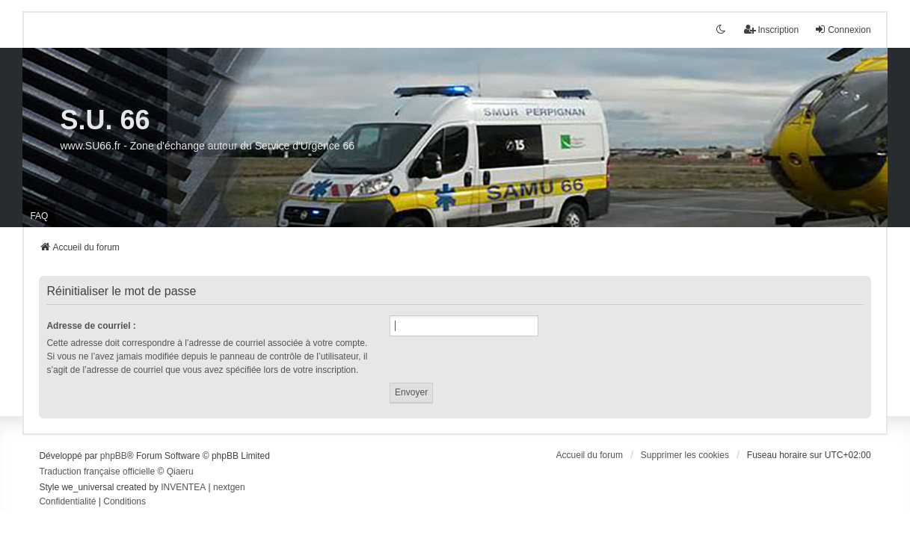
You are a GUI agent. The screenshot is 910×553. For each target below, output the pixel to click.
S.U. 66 (105, 120)
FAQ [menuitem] (39, 216)
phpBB (113, 456)
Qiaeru (180, 471)
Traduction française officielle (97, 471)
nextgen (229, 487)
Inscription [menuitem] (771, 29)
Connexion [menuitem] (842, 29)
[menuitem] (67, 502)
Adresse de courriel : (90, 326)
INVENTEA (183, 487)
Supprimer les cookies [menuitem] (685, 455)
